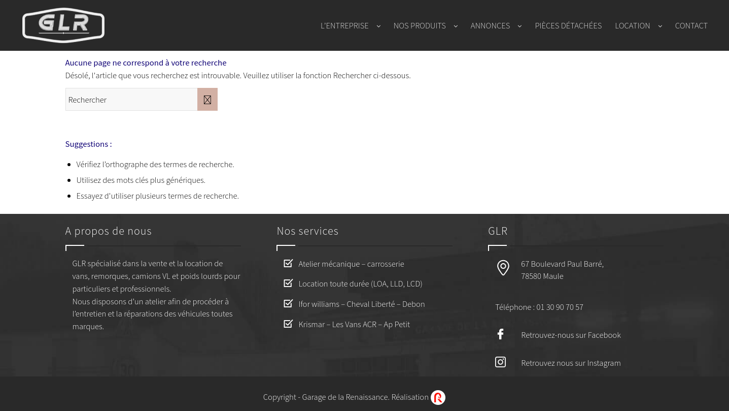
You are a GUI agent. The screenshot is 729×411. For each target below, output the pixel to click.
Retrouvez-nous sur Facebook (570, 334)
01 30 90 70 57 (560, 306)
